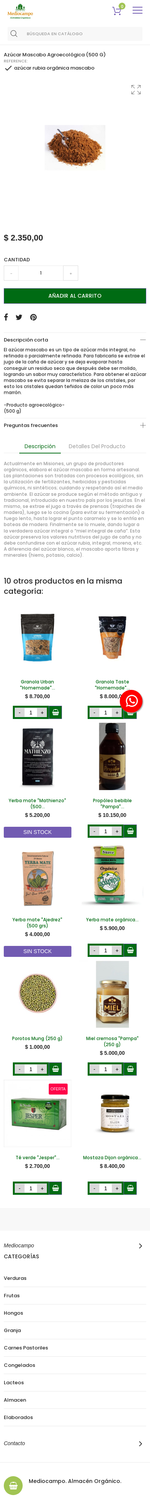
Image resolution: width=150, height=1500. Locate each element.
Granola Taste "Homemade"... (112, 685)
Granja (12, 1330)
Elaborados (18, 1417)
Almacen (15, 1400)
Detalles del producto (97, 446)
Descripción (40, 446)
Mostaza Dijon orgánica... (112, 1158)
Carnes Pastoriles (26, 1348)
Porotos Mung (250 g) (37, 1039)
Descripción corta (26, 339)
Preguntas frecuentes (31, 425)
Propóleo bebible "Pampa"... (112, 804)
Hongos (13, 1313)
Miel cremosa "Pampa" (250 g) (112, 1042)
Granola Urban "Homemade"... (37, 685)
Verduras (15, 1278)
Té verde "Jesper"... (37, 1158)
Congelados (19, 1365)
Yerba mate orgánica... (112, 920)
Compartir (6, 317)
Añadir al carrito (75, 296)
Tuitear (19, 317)
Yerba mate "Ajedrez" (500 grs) (37, 923)
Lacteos (14, 1382)
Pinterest (33, 317)
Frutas (12, 1295)
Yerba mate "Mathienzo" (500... (37, 804)
